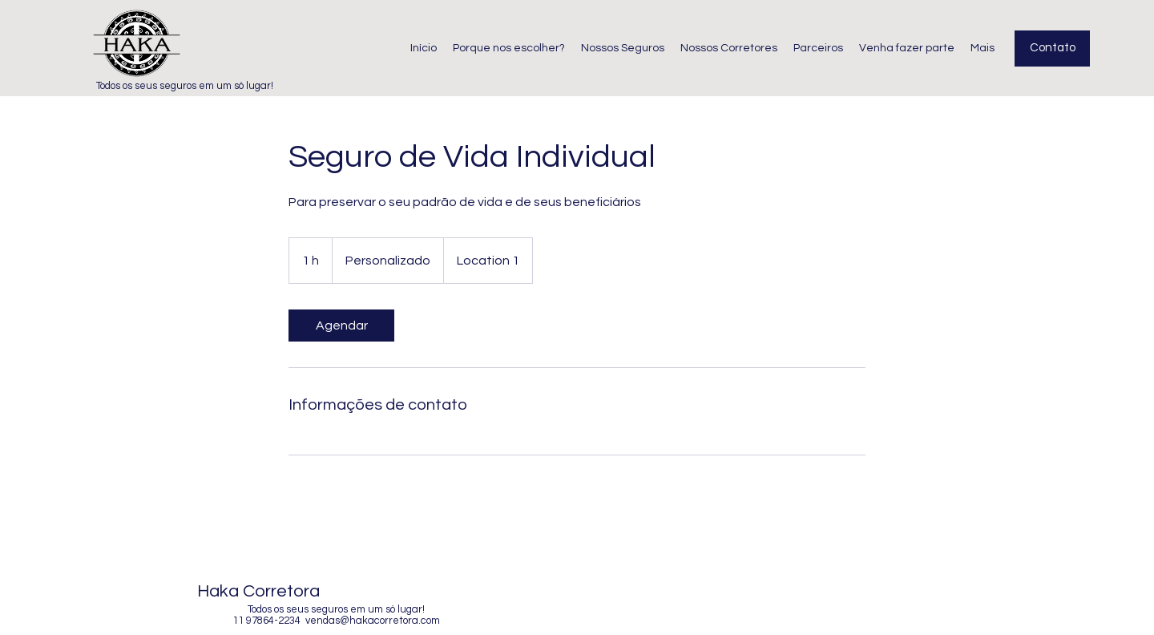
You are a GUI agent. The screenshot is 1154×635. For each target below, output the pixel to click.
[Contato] (1052, 48)
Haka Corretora (258, 591)
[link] (341, 325)
